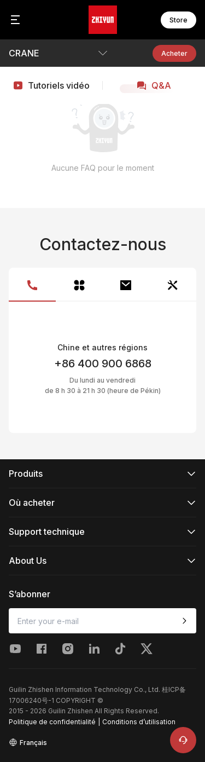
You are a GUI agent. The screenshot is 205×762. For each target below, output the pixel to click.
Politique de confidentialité (52, 722)
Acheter (174, 53)
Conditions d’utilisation (138, 722)
